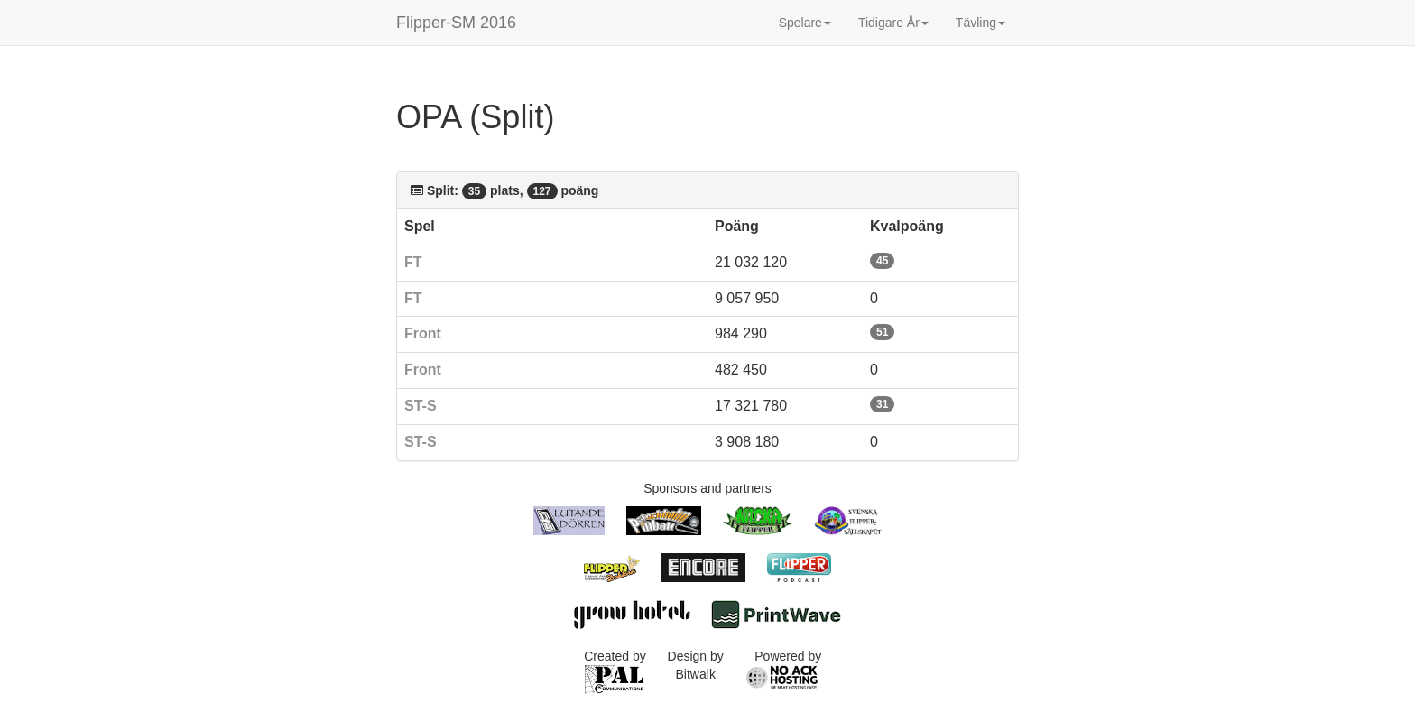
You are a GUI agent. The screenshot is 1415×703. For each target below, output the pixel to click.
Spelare (805, 22)
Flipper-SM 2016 (456, 23)
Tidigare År (893, 22)
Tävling (980, 22)
